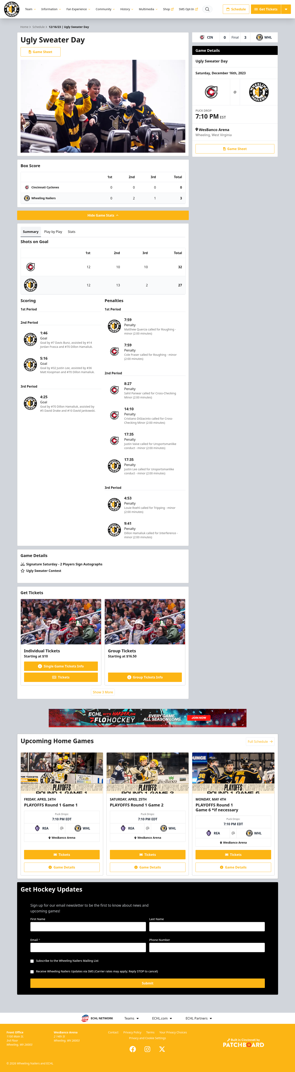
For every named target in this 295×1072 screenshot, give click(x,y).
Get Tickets (265, 9)
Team (30, 9)
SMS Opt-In (188, 9)
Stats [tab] (71, 231)
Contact (113, 1032)
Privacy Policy (132, 1032)
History (127, 9)
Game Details (62, 867)
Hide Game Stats (102, 215)
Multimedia (148, 9)
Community (106, 9)
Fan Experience (78, 9)
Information (51, 9)
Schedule (236, 9)
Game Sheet (40, 52)
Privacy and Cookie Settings (147, 1038)
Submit (147, 984)
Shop (168, 9)
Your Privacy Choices (173, 1032)
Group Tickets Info (145, 677)
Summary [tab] (31, 231)
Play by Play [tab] (53, 231)
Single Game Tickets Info (61, 666)
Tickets (61, 677)
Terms (150, 1032)
